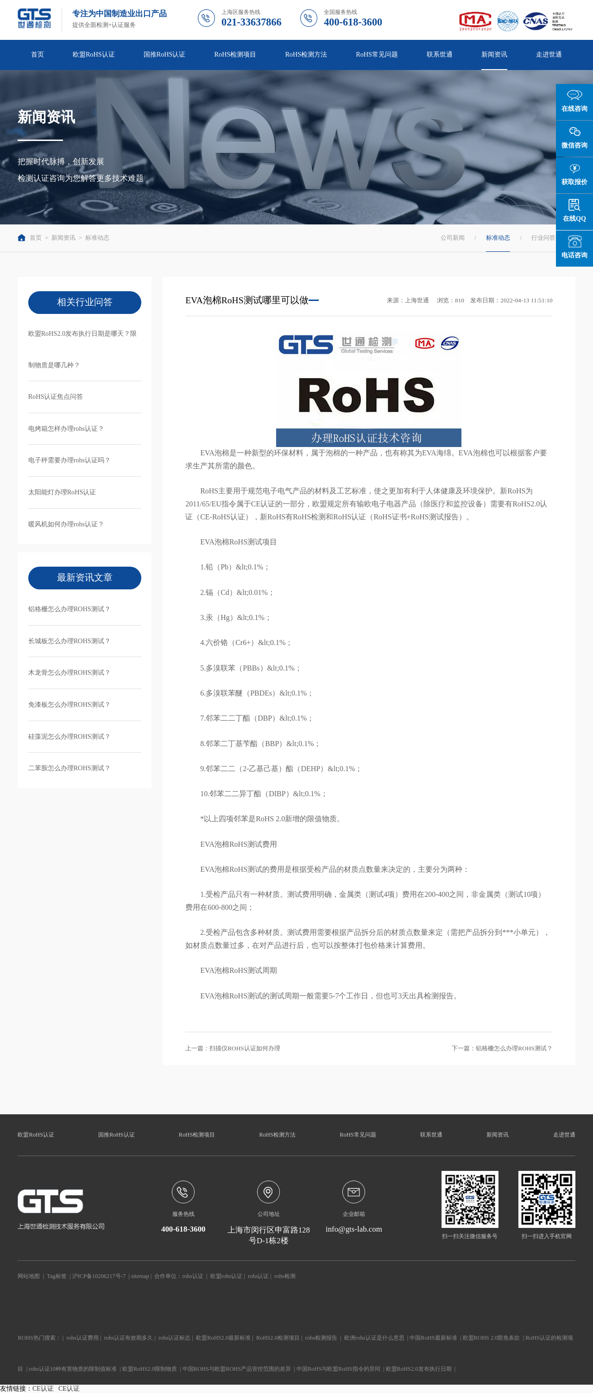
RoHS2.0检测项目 (278, 1338)
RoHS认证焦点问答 (55, 396)
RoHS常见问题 (377, 54)
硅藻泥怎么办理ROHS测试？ (69, 736)
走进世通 (549, 54)
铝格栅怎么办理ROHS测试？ (69, 609)
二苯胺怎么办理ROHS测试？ (69, 768)
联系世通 (440, 54)
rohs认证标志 (174, 1338)
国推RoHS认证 (165, 54)
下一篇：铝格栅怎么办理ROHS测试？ (502, 1048)
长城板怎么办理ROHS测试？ (69, 641)
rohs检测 (284, 1276)
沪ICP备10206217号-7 (99, 1276)
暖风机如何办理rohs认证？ (66, 524)
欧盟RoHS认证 (94, 54)
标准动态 (97, 237)
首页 (37, 54)
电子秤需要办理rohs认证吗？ (69, 460)
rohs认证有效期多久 (128, 1338)
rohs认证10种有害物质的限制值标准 (73, 1369)
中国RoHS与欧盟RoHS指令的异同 (338, 1369)
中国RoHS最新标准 (433, 1338)
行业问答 (543, 237)
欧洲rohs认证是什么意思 (374, 1338)
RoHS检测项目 (235, 54)
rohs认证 (192, 1276)
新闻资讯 (494, 54)
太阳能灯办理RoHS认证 (62, 492)
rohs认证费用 (82, 1338)
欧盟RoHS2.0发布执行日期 (419, 1369)
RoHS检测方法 (306, 54)
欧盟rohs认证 (226, 1276)
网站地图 (29, 1276)
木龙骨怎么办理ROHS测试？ (69, 672)
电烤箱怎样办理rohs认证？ (66, 428)
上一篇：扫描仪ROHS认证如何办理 (232, 1048)
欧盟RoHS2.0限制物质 (149, 1369)
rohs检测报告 (321, 1338)
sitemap (140, 1276)
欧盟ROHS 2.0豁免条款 (491, 1338)
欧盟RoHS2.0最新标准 (223, 1338)
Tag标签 (56, 1276)
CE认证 (43, 1388)
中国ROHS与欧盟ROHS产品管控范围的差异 (237, 1369)
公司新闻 (453, 237)
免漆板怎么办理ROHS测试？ (69, 704)
